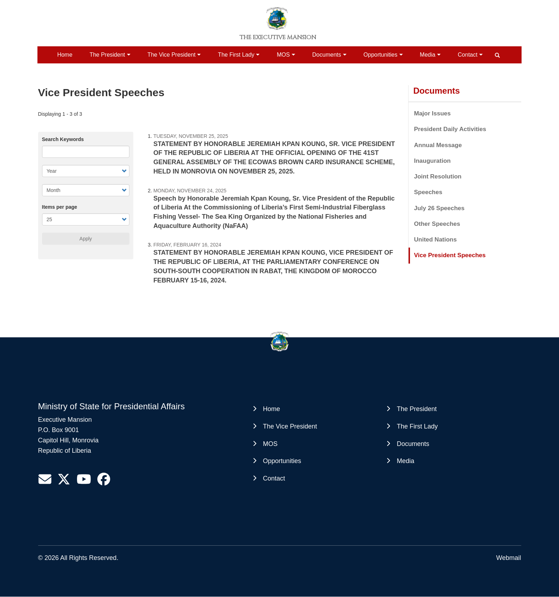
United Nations (435, 239)
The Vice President (172, 55)
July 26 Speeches (439, 208)
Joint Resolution (437, 176)
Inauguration (432, 160)
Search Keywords (63, 139)
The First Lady (236, 55)
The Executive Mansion (278, 37)
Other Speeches (437, 223)
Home (64, 55)
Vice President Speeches (450, 255)
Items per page (59, 207)
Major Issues (432, 113)
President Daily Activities (450, 129)
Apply (86, 239)
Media (428, 55)
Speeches (428, 192)
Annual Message (438, 145)
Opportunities (381, 55)
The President (107, 55)
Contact (467, 55)
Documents (326, 55)
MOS (283, 55)
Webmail (508, 557)
